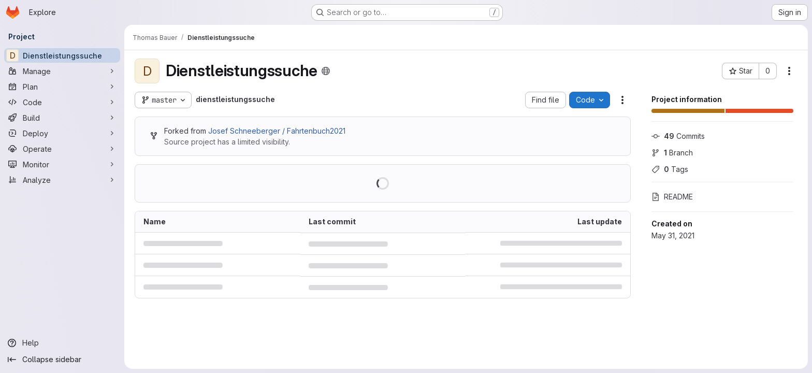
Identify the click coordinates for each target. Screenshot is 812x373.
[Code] (62, 102)
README (672, 196)
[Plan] (62, 86)
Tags (669, 169)
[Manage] (62, 71)
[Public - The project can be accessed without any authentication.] (326, 71)
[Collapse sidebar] (62, 359)
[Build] (62, 117)
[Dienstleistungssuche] (62, 55)
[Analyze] (62, 180)
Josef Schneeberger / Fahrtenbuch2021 (276, 130)
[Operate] (62, 148)
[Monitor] (62, 164)
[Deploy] (62, 133)
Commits (678, 136)
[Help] (62, 343)
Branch (672, 152)
